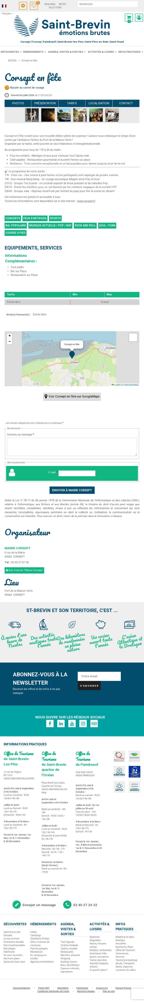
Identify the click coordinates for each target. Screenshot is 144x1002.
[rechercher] (108, 4)
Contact (126, 103)
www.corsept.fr (86, 201)
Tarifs (72, 103)
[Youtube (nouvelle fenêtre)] (72, 723)
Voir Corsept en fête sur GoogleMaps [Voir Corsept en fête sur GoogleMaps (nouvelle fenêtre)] (74, 396)
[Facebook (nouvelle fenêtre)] (50, 723)
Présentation (45, 103)
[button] (129, 17)
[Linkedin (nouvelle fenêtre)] (61, 723)
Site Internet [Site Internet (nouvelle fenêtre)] (25, 570)
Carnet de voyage (37, 3)
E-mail (53, 472)
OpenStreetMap (131, 385)
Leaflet (116, 385)
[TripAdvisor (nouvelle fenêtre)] (94, 723)
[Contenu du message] (72, 447)
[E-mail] (77, 473)
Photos (18, 103)
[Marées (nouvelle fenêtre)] (134, 787)
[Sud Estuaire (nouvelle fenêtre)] (134, 756)
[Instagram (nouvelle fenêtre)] (83, 723)
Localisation (99, 103)
